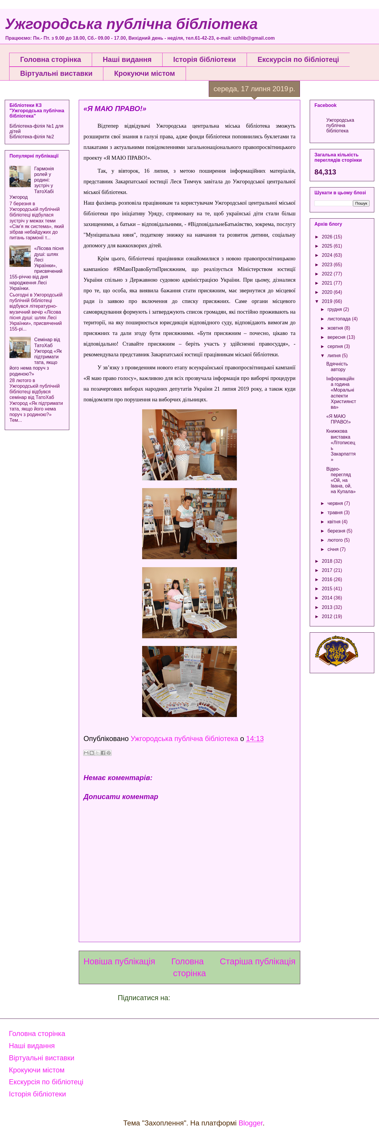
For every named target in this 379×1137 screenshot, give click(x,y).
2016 (328, 579)
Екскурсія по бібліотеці (298, 59)
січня (333, 549)
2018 (328, 561)
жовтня (335, 328)
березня (337, 530)
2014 (328, 597)
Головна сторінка (50, 59)
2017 (328, 570)
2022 (328, 273)
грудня (335, 309)
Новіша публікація (119, 961)
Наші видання (127, 59)
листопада (339, 318)
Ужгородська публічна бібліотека (131, 24)
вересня (337, 337)
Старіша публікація (258, 961)
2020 (328, 292)
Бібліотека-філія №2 (31, 136)
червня (335, 503)
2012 (328, 616)
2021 (328, 283)
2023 (328, 264)
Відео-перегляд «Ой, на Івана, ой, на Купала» (341, 480)
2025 (328, 245)
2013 (328, 607)
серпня (335, 346)
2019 (328, 301)
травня (335, 512)
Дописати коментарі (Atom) (216, 998)
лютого (335, 540)
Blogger (251, 1123)
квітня (334, 521)
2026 (328, 236)
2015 (328, 588)
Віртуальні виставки (56, 73)
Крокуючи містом (144, 73)
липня (334, 355)
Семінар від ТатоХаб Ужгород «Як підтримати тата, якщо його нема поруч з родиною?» (35, 356)
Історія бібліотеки (204, 59)
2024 (328, 255)
